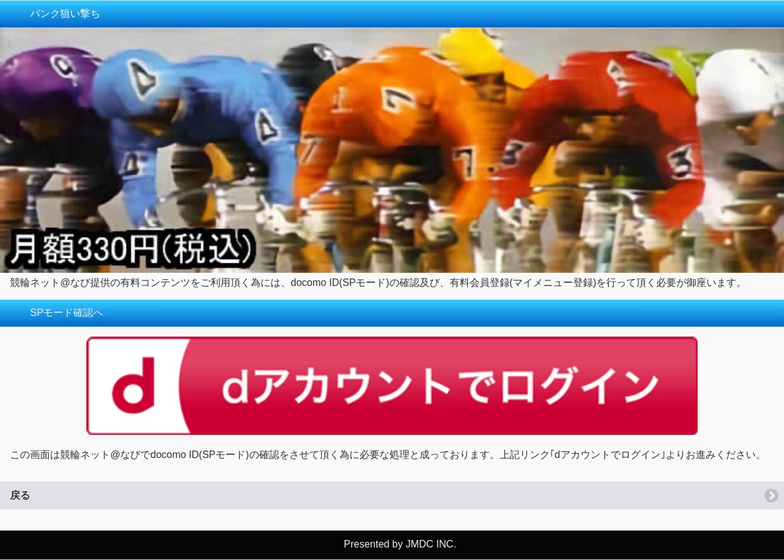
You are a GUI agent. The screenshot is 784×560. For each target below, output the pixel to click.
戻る (20, 495)
